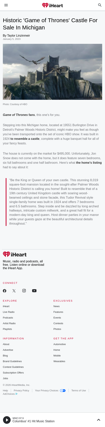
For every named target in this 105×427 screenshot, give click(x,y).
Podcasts (8, 317)
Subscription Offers (13, 372)
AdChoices (10, 393)
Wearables (59, 361)
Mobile (57, 355)
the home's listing (89, 162)
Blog (5, 355)
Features (58, 312)
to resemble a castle (24, 138)
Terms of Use (78, 390)
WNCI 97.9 (18, 418)
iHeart (6, 306)
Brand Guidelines (12, 361)
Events (57, 317)
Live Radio (8, 312)
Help (5, 390)
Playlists (7, 329)
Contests (58, 323)
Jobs (5, 378)
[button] (7, 420)
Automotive (59, 344)
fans (31, 114)
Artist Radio (9, 323)
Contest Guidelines (13, 367)
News (56, 306)
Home (56, 349)
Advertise (8, 349)
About (6, 344)
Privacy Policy (21, 390)
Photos (57, 329)
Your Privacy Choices (50, 390)
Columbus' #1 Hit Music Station (34, 421)
